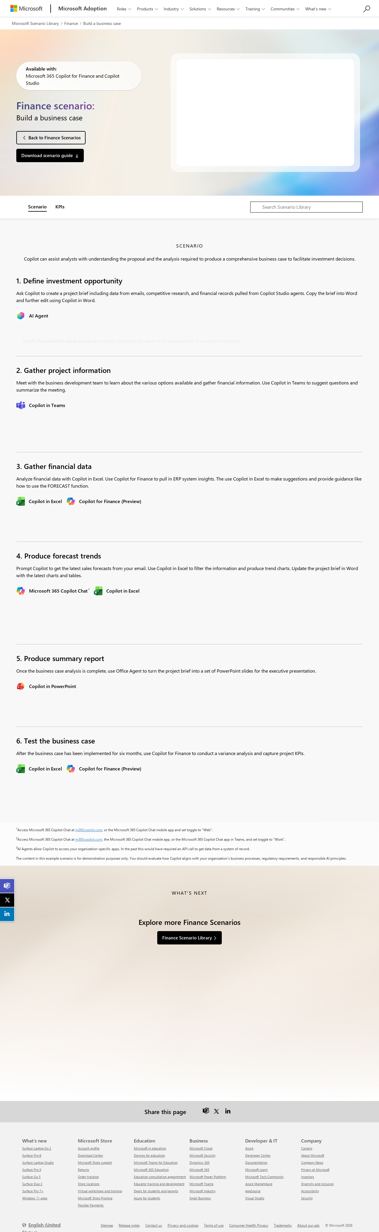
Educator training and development (159, 1180)
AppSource (253, 1187)
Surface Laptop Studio (38, 1158)
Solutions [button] (201, 9)
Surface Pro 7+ (33, 1187)
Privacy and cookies (183, 1221)
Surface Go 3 (31, 1173)
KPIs (60, 206)
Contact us (153, 1221)
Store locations (88, 1180)
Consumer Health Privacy (248, 1221)
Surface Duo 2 (32, 1180)
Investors (307, 1173)
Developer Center (258, 1151)
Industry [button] (174, 9)
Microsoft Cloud (201, 1144)
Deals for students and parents (156, 1187)
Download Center (90, 1151)
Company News (312, 1158)
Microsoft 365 (199, 1166)
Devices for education (149, 1151)
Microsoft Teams (201, 1180)
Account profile (88, 1144)
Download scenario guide (47, 155)
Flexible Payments (91, 1201)
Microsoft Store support (95, 1158)
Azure (249, 1144)
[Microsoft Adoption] (82, 8)
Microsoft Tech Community (264, 1173)
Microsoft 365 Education (151, 1166)
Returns (83, 1166)
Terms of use (214, 1221)
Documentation (256, 1158)
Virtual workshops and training (100, 1187)
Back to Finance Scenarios (54, 138)
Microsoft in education (150, 1144)
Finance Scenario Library (187, 938)
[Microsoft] (26, 8)
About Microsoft (312, 1151)
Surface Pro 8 (31, 1151)
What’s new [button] (319, 9)
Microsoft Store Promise (95, 1194)
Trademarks (283, 1221)
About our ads (308, 1221)
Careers (306, 1144)
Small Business (200, 1194)
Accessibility (310, 1187)
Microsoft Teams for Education (156, 1158)
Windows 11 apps (34, 1194)
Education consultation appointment (160, 1173)
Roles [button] (125, 9)
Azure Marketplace (258, 1180)
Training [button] (255, 9)
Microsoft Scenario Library (35, 23)
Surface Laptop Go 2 (36, 1144)
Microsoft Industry (203, 1187)
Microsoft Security (203, 1151)
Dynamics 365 (200, 1158)
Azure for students (147, 1194)
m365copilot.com (88, 829)
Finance (71, 23)
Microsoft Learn (256, 1166)
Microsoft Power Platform (208, 1173)
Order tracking (88, 1173)
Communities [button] (286, 9)
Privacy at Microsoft (315, 1166)
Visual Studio (254, 1194)
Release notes (129, 1221)
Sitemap (107, 1221)
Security (307, 1194)
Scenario (37, 206)
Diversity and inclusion (317, 1180)
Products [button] (148, 9)
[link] (7, 885)
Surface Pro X (31, 1166)
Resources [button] (229, 9)
